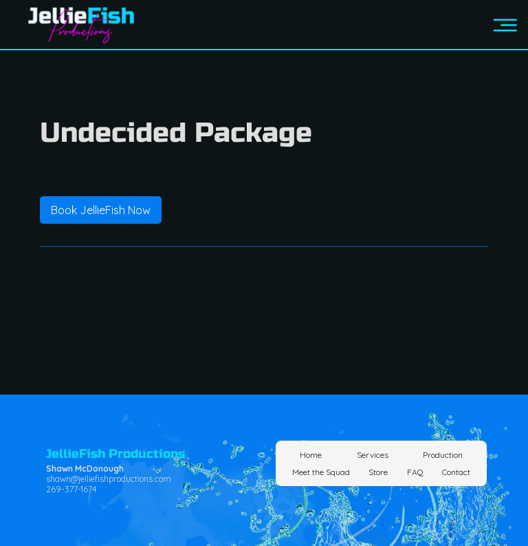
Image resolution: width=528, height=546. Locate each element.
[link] (101, 210)
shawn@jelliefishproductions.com (108, 479)
